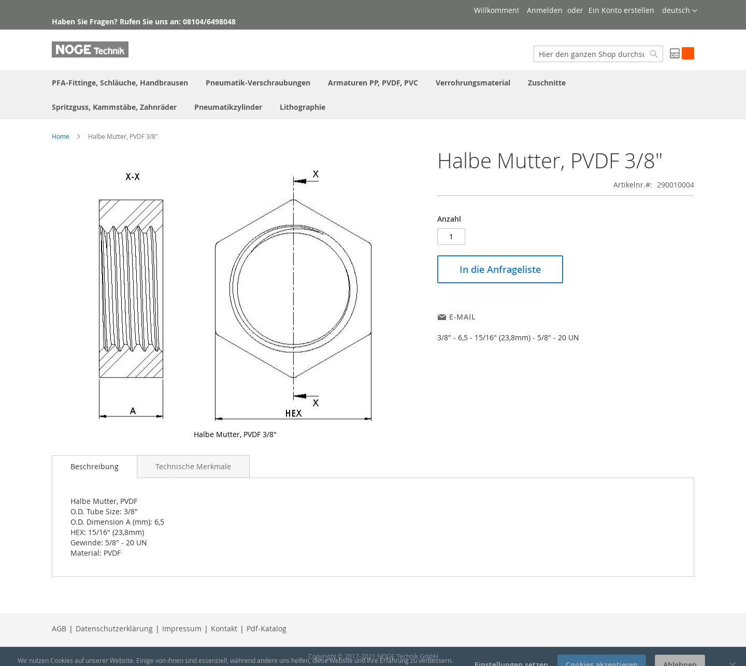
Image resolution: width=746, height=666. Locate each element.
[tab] (94, 466)
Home (60, 136)
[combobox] (598, 54)
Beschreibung (94, 466)
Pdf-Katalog (266, 628)
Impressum (182, 628)
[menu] (373, 94)
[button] (679, 11)
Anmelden (545, 10)
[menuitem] (120, 82)
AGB (59, 628)
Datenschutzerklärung (114, 628)
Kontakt (224, 628)
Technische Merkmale (193, 466)
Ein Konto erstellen (621, 10)
